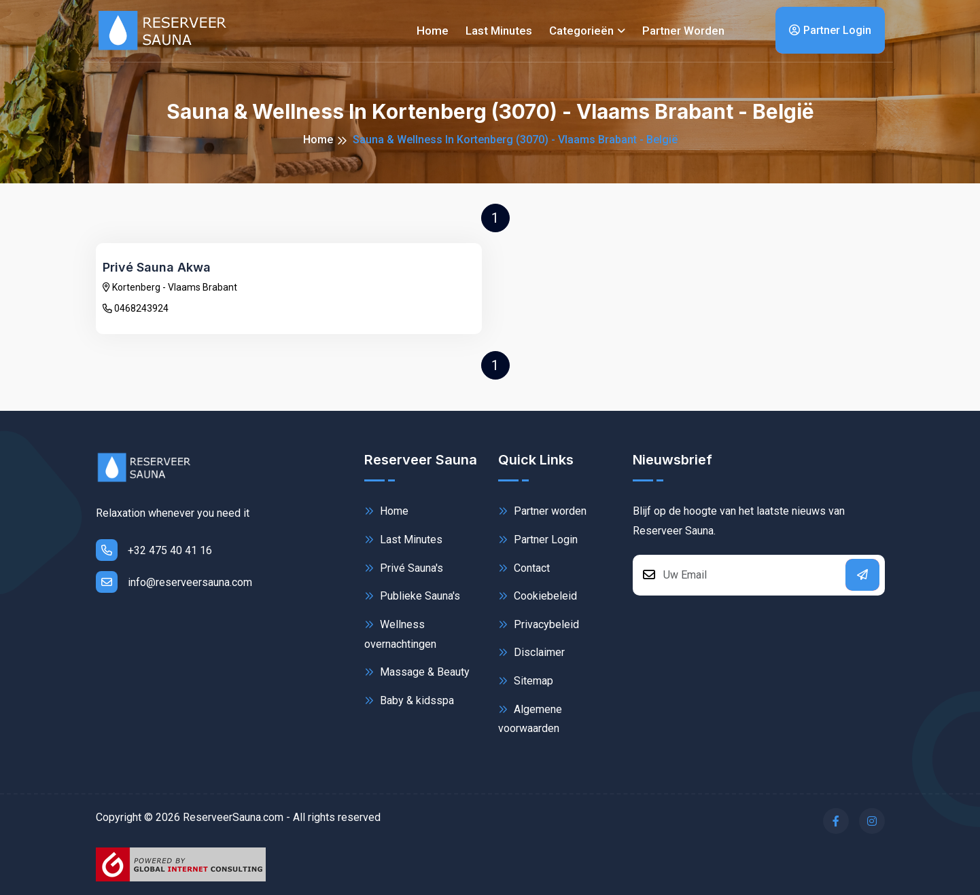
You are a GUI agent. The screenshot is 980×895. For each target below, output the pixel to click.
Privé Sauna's (403, 568)
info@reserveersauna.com (174, 582)
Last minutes (499, 30)
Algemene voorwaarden (530, 718)
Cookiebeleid (537, 595)
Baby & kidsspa (409, 700)
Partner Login (830, 30)
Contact (524, 568)
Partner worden (683, 30)
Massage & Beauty (417, 671)
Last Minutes (403, 539)
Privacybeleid (538, 624)
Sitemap (525, 680)
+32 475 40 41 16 (154, 550)
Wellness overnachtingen (400, 633)
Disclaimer (531, 652)
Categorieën (581, 30)
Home (433, 30)
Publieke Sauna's (412, 595)
